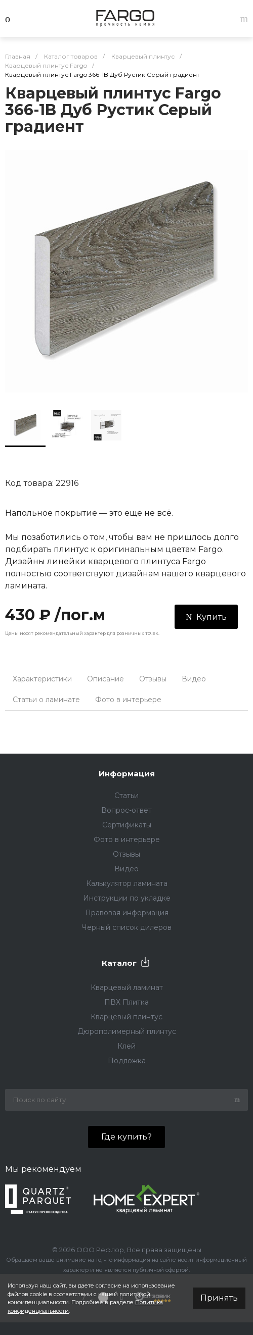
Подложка (127, 1060)
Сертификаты (126, 824)
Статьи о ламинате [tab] (46, 699)
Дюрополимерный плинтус (126, 1031)
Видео (126, 868)
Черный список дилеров (126, 927)
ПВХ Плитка (126, 1002)
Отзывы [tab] (152, 678)
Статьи (126, 795)
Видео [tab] (194, 678)
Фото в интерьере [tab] (128, 699)
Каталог (119, 963)
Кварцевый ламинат (127, 987)
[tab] (176, 694)
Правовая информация (126, 912)
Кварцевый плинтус (126, 1016)
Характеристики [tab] (42, 678)
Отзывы (126, 854)
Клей (126, 1046)
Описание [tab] (105, 678)
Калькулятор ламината (126, 883)
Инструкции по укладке (127, 898)
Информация (127, 773)
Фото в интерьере (127, 839)
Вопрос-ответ (126, 810)
